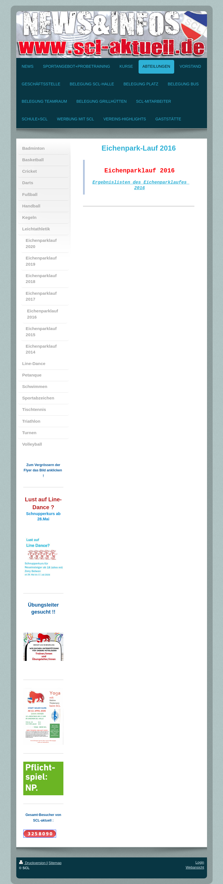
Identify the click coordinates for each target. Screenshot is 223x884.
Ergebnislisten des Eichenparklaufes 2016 (140, 187)
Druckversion (33, 863)
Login (200, 862)
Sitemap (55, 863)
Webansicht (195, 867)
